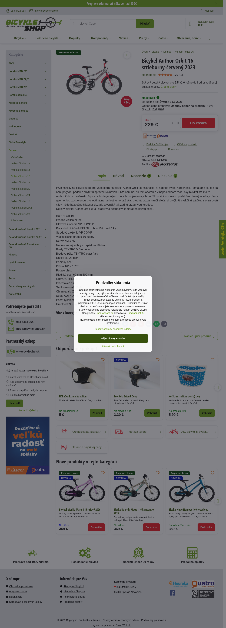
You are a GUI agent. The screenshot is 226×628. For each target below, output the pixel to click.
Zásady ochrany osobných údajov (113, 329)
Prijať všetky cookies (113, 338)
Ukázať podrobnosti (113, 346)
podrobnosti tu (105, 313)
